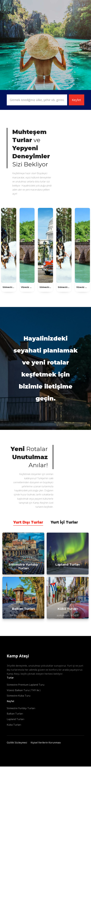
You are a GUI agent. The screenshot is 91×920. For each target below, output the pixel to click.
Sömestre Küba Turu (18, 695)
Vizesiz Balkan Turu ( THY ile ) (23, 690)
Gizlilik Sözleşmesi (17, 742)
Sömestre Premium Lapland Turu (25, 684)
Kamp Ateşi (18, 656)
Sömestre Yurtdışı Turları (21, 708)
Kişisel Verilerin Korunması (46, 742)
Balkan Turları (15, 713)
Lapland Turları (15, 719)
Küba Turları (14, 724)
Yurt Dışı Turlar (28, 522)
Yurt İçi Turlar (64, 522)
